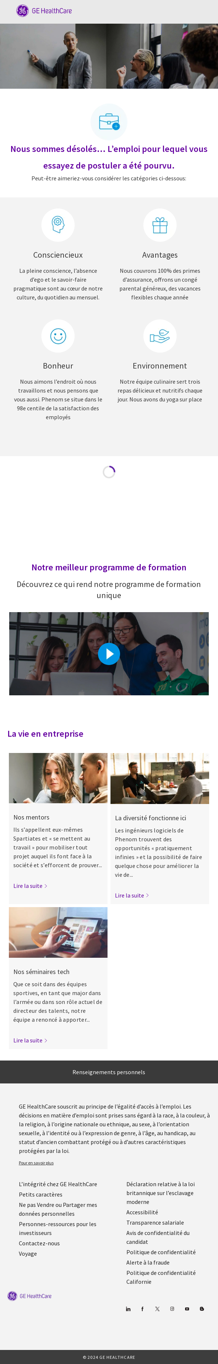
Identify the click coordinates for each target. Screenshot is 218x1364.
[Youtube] (186, 1309)
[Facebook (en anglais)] (142, 1309)
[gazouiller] (157, 1309)
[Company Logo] (40, 10)
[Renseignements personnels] (109, 1072)
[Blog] (172, 1309)
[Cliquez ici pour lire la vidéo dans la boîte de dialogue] (109, 653)
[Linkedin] (127, 1309)
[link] (30, 885)
